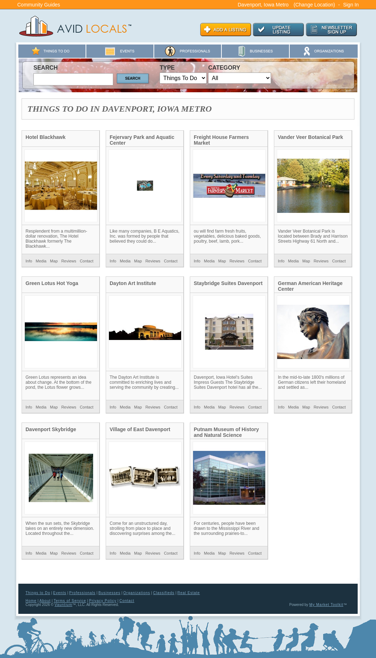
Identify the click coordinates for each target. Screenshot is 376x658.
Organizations (136, 593)
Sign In (351, 5)
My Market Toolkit (326, 605)
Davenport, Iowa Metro (263, 5)
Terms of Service (70, 601)
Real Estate (188, 593)
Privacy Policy (102, 601)
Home (31, 601)
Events (60, 593)
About (45, 601)
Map (54, 261)
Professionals (82, 593)
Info (29, 261)
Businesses (109, 593)
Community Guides (38, 5)
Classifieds (163, 593)
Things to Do (38, 593)
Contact (86, 261)
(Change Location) (314, 5)
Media (41, 261)
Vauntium (64, 605)
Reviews (68, 261)
